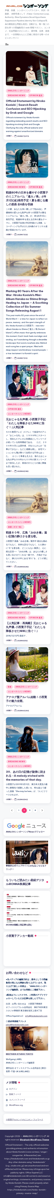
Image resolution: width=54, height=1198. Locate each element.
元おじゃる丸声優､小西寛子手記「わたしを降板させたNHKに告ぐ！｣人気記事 (26, 423)
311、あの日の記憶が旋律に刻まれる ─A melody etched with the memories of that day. (26, 775)
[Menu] (6, 44)
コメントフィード (17, 1099)
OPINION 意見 (35, 95)
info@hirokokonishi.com (36, 1016)
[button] (12, 810)
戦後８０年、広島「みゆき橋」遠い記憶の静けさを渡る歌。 (26, 534)
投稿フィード (15, 1094)
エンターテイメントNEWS (19, 414)
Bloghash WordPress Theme (34, 1139)
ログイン (13, 1089)
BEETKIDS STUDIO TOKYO (19, 1054)
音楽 (9, 687)
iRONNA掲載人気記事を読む (19, 924)
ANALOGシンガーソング (18, 91)
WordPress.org (16, 1105)
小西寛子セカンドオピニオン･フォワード (24, 1119)
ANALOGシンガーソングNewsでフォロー (25, 831)
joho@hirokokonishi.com (17, 1024)
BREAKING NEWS (16, 95)
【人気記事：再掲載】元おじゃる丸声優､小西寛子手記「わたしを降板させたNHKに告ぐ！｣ (26, 627)
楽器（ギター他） (15, 527)
